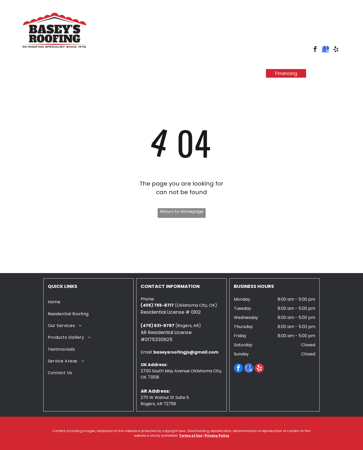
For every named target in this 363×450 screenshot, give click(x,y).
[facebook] (315, 50)
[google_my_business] (325, 50)
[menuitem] (72, 69)
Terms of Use (190, 435)
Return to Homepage (181, 211)
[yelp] (336, 50)
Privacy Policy (217, 435)
